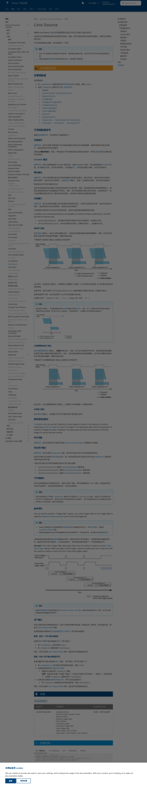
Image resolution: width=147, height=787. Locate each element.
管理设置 (23, 781)
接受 (10, 781)
